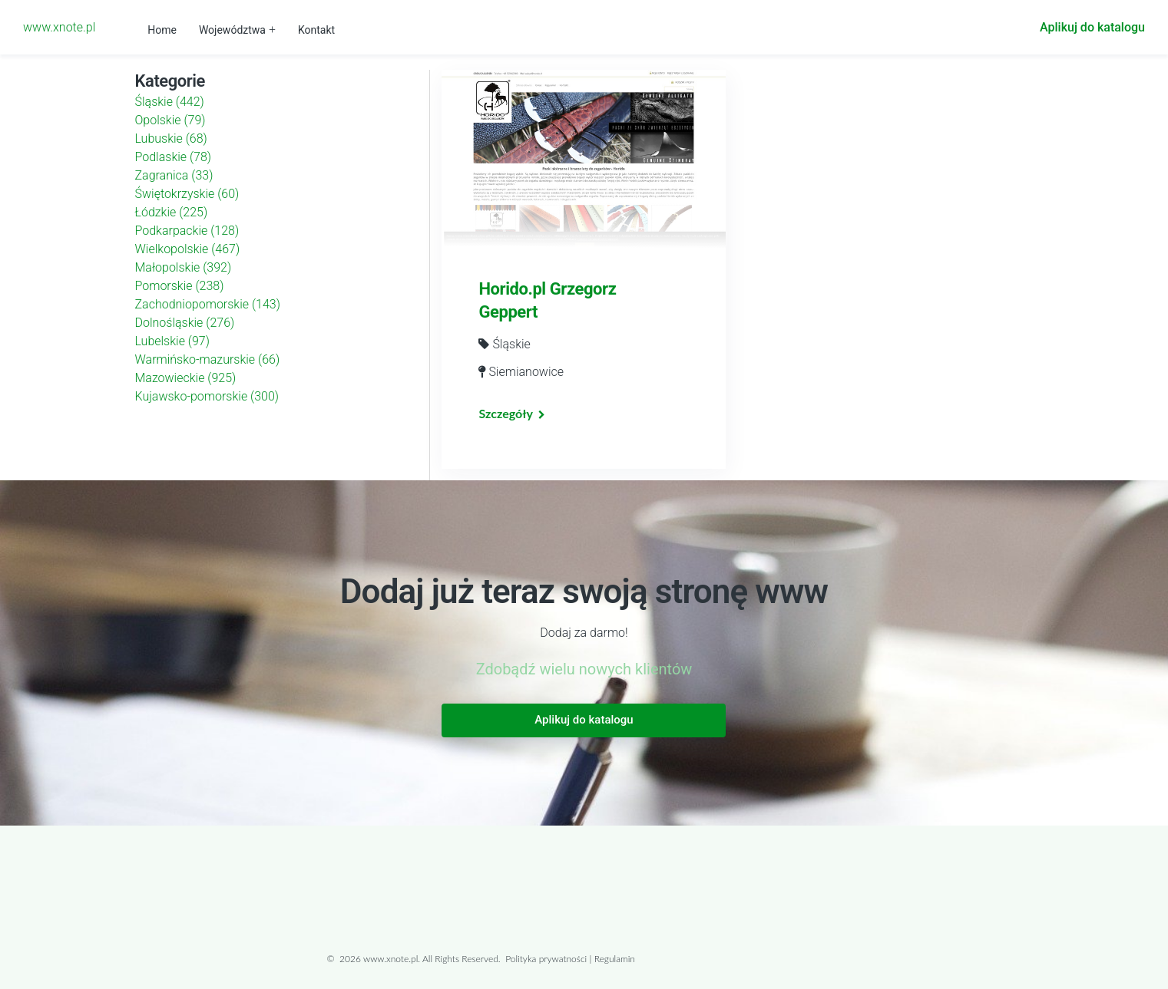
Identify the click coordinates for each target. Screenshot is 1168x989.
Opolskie (170, 120)
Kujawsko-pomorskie (207, 396)
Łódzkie (171, 212)
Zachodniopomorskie (207, 304)
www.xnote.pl (59, 27)
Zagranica (174, 175)
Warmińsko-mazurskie (207, 359)
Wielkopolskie (187, 249)
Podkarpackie (187, 230)
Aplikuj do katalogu (1092, 27)
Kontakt (316, 30)
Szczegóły (505, 413)
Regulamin (614, 958)
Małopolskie (183, 267)
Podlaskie (173, 157)
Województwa (232, 30)
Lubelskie (172, 341)
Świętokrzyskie (187, 193)
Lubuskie (171, 138)
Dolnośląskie (185, 322)
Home (162, 30)
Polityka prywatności (546, 958)
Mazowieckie (186, 378)
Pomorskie (179, 286)
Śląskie (169, 101)
